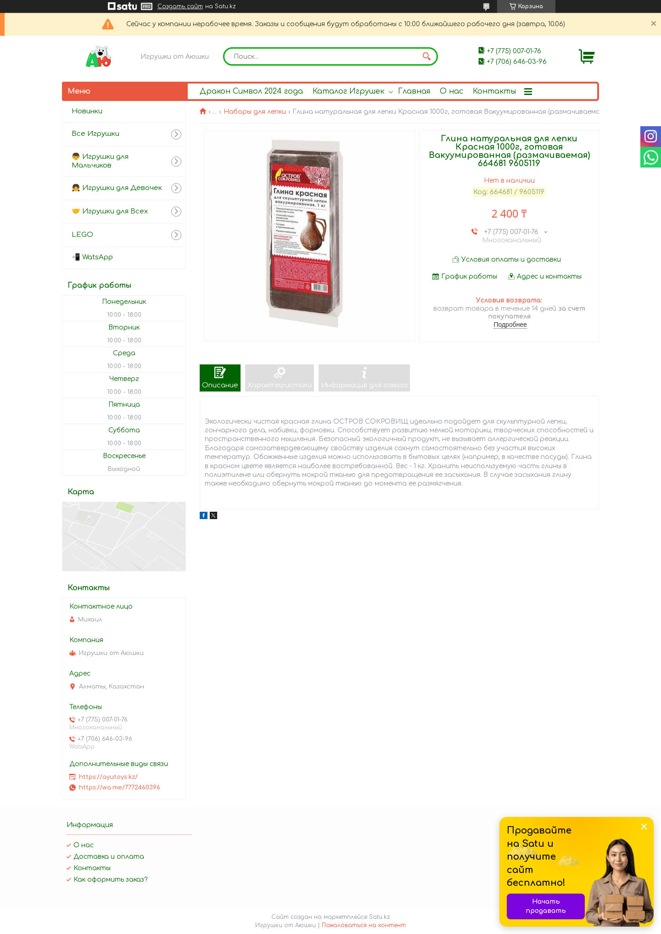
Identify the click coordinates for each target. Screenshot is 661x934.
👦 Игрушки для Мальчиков (100, 161)
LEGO (82, 235)
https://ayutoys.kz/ (108, 777)
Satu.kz (379, 917)
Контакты (494, 91)
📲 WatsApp (92, 257)
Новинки (87, 111)
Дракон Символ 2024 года (251, 91)
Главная (414, 91)
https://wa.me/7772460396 (119, 787)
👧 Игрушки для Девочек (117, 188)
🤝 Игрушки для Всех (110, 211)
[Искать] (426, 56)
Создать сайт (180, 6)
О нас (451, 91)
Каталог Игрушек (348, 91)
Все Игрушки (95, 134)
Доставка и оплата (108, 856)
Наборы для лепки (255, 111)
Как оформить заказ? (110, 879)
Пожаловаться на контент (364, 925)
